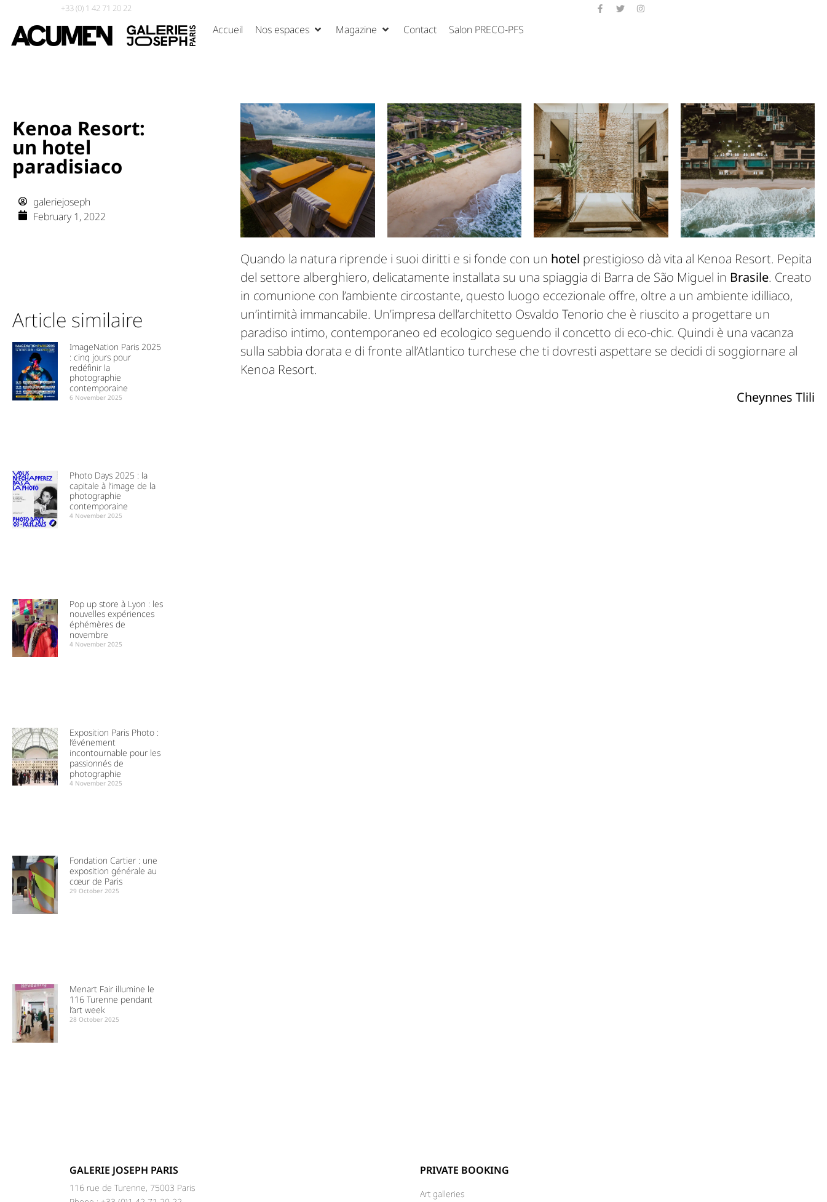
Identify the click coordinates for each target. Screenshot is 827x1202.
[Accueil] (228, 29)
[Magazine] (363, 29)
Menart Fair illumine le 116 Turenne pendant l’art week (111, 999)
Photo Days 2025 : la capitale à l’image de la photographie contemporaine (112, 490)
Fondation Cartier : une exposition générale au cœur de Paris (113, 870)
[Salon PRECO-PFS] (486, 29)
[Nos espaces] (289, 29)
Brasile (749, 277)
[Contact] (420, 29)
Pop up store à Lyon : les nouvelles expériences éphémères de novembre (116, 619)
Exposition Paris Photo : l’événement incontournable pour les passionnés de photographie (114, 752)
